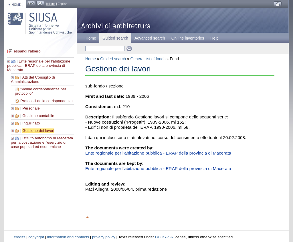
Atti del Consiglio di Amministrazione (33, 79)
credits (19, 237)
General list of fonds (147, 58)
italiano (51, 3)
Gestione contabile (38, 116)
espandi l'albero (27, 51)
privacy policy (103, 237)
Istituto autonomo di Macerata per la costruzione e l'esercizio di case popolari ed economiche (42, 142)
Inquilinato (31, 123)
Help (214, 38)
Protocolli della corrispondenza (46, 101)
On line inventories (187, 38)
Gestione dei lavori (38, 130)
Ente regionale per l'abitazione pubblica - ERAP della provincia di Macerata (38, 65)
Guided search (113, 58)
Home (91, 38)
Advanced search (149, 38)
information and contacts (68, 237)
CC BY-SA (164, 237)
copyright (36, 237)
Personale (31, 108)
